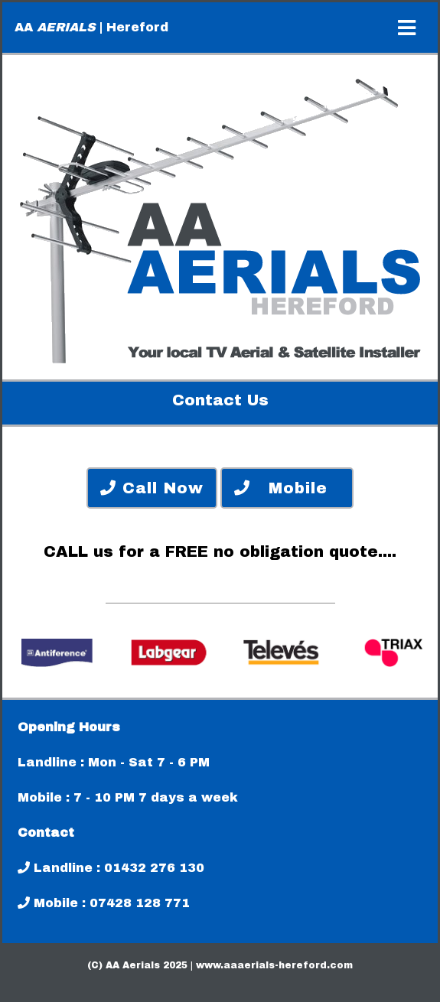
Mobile (287, 488)
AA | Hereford (91, 27)
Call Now (152, 488)
